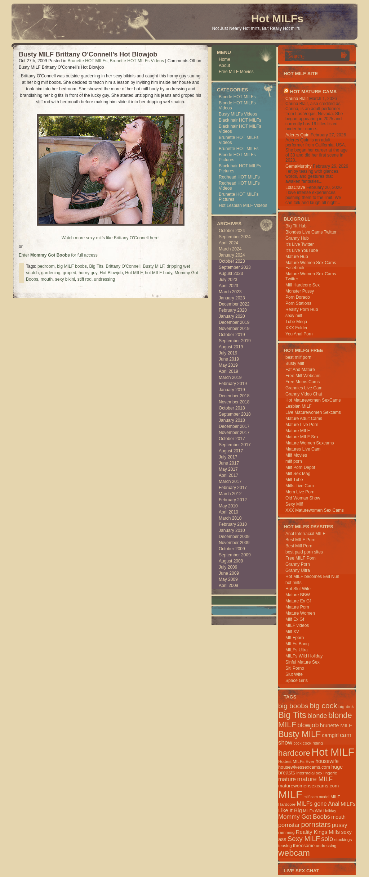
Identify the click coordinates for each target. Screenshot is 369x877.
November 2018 (234, 401)
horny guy (88, 272)
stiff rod (84, 279)
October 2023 (232, 261)
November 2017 (234, 432)
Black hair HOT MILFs (240, 120)
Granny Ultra (297, 570)
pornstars (316, 824)
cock (298, 743)
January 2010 (232, 530)
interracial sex (309, 772)
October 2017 (232, 438)
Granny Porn (297, 564)
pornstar (289, 825)
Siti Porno (294, 668)
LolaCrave (295, 187)
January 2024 (232, 255)
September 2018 (235, 414)
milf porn (293, 461)
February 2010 (233, 524)
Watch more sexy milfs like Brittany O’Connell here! (111, 237)
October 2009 (232, 548)
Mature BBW (297, 594)
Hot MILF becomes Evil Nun (312, 576)
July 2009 (228, 567)
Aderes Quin (297, 134)
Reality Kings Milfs (318, 832)
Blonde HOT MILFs (237, 96)
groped (69, 272)
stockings (343, 839)
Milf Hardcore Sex (302, 285)
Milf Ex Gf (294, 619)
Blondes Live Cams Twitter (311, 232)
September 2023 (235, 267)
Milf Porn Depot (300, 467)
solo (327, 838)
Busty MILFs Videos (238, 114)
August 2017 (231, 450)
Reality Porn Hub (301, 309)
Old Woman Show (302, 498)
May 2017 (228, 469)
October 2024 (232, 230)
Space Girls (296, 680)
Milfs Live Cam (299, 485)
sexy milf (293, 315)
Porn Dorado (297, 297)
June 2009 (229, 573)
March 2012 (230, 493)
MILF (290, 794)
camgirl (330, 735)
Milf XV (292, 631)
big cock (323, 705)
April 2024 (228, 242)
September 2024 (235, 236)
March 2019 (230, 377)
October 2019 (232, 334)
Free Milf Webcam (302, 375)
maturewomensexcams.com (308, 785)
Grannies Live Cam (304, 387)
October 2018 (232, 408)
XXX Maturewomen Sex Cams (314, 510)
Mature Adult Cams (303, 418)
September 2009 (235, 554)
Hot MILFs (277, 18)
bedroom (45, 266)
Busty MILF (153, 266)
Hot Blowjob (111, 272)
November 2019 (234, 328)
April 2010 (228, 512)
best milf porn (298, 357)
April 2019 (228, 371)
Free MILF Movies (236, 71)
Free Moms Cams (302, 381)
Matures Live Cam (302, 449)
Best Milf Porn (298, 545)
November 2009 (234, 542)
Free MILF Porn (300, 558)
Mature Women (300, 613)
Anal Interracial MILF (305, 533)
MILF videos (297, 625)
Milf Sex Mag (297, 473)
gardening (50, 272)
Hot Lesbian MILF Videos (243, 205)
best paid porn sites (304, 552)
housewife (327, 761)
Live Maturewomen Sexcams (313, 412)
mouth (47, 279)
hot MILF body (158, 272)
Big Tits (96, 266)
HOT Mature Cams (313, 91)
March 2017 (230, 481)
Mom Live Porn (300, 491)
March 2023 (230, 291)
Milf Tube (294, 479)
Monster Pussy (299, 291)
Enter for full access (58, 255)
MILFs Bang (297, 643)
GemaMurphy (298, 166)
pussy (339, 825)
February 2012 (233, 499)
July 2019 (228, 353)
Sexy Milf (294, 504)
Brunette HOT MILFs (87, 60)
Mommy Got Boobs (304, 816)
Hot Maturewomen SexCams (313, 400)
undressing (104, 279)
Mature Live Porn (301, 424)
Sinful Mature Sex (302, 662)
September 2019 (235, 340)
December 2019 (234, 322)
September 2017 (235, 444)
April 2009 (228, 585)
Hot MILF (133, 272)
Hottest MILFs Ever (296, 761)
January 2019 (232, 389)
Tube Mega (296, 321)
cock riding (313, 743)
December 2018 (234, 395)
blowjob (308, 725)
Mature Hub (296, 256)
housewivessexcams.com (304, 767)
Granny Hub (297, 238)
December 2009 (234, 536)
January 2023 (232, 297)
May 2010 (228, 505)
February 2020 (233, 310)
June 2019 (229, 359)
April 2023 (228, 285)
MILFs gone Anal (318, 804)
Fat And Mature (300, 369)
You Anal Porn (299, 333)
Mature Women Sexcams (309, 443)
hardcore (294, 753)
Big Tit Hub (296, 226)
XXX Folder (296, 327)
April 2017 (228, 475)
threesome (304, 845)
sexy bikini (65, 279)
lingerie (330, 772)
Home (224, 59)
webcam (294, 853)
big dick (346, 706)
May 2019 (228, 365)
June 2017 (229, 463)
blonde (317, 715)
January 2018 (232, 420)
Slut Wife (294, 674)
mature (287, 779)
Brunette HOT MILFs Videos (137, 60)
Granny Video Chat (303, 394)
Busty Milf (294, 363)
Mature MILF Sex (302, 436)
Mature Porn (297, 607)
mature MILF (315, 779)
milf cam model (316, 797)
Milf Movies (296, 455)
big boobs (293, 706)
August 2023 (231, 273)
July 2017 (228, 457)
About (224, 65)
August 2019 (231, 346)
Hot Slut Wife (298, 588)
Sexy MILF (304, 838)
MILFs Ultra (296, 649)
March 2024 (230, 249)
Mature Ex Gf (298, 600)
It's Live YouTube (301, 250)
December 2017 (234, 426)
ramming (286, 832)
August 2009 (231, 561)
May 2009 (228, 579)
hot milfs (293, 582)
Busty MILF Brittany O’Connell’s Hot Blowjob (88, 54)
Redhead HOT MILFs (239, 177)
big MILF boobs (72, 266)
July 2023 (228, 279)
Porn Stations (298, 303)
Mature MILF (297, 430)
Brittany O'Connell (123, 266)
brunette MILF (336, 725)
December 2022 (234, 304)
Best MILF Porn (300, 539)
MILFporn (294, 637)
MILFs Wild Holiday (304, 656)
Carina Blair (296, 98)
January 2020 (232, 316)
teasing (285, 845)
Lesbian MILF (298, 406)
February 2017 (233, 487)
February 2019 (233, 383)
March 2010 (230, 518)
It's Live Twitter (299, 244)
